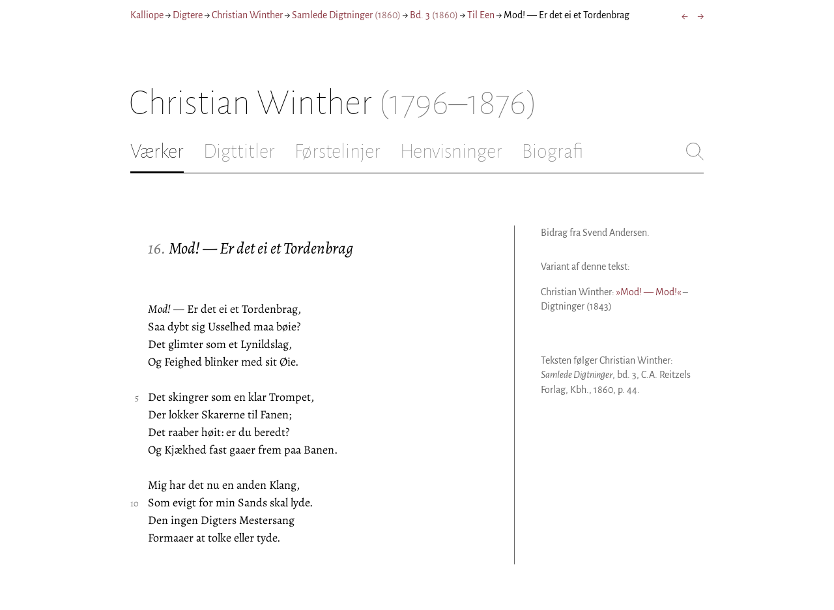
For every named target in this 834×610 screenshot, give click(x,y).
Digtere (188, 15)
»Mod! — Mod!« (648, 292)
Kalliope (147, 15)
